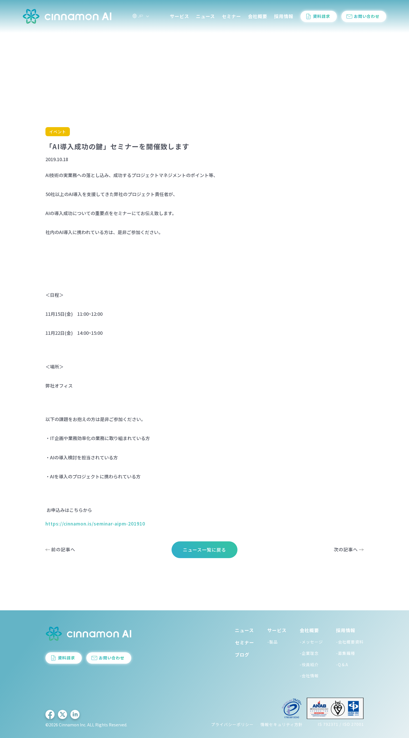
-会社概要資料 (350, 642)
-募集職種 (345, 653)
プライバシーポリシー (232, 724)
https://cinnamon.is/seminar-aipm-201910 (95, 523)
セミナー (231, 16)
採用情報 (283, 16)
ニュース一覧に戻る (204, 549)
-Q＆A (342, 664)
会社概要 (257, 16)
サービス (179, 16)
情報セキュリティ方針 (281, 724)
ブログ (242, 654)
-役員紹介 (309, 664)
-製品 (272, 642)
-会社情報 (309, 675)
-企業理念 (309, 653)
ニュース (205, 16)
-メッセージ (311, 642)
